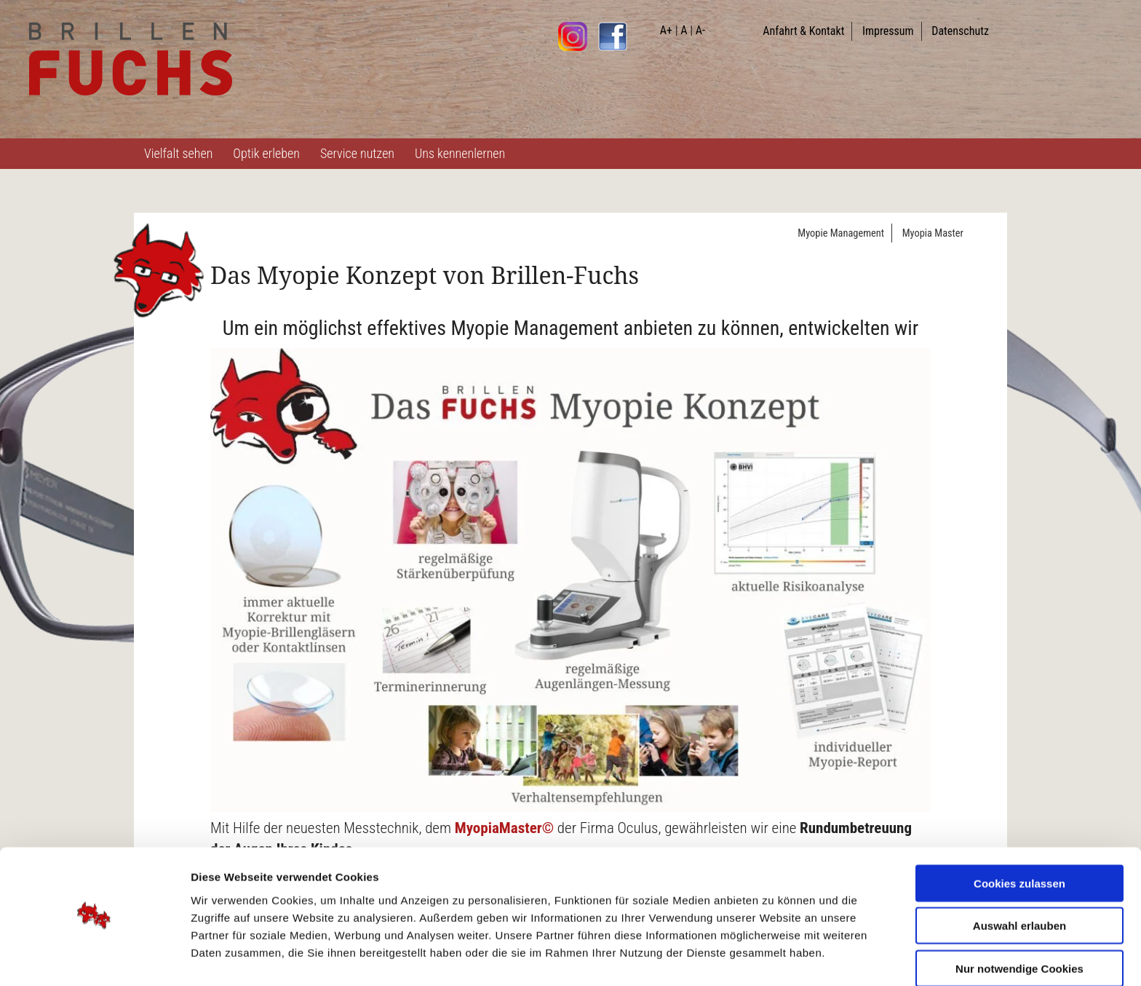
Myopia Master (932, 233)
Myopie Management (841, 233)
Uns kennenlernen (460, 153)
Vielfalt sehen (178, 153)
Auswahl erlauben (1019, 883)
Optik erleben (266, 153)
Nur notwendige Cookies (1019, 926)
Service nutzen (357, 153)
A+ (666, 30)
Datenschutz (960, 31)
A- (700, 30)
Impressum (888, 31)
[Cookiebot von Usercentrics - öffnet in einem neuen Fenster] (94, 958)
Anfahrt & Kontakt (803, 31)
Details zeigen (774, 957)
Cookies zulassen (1019, 841)
